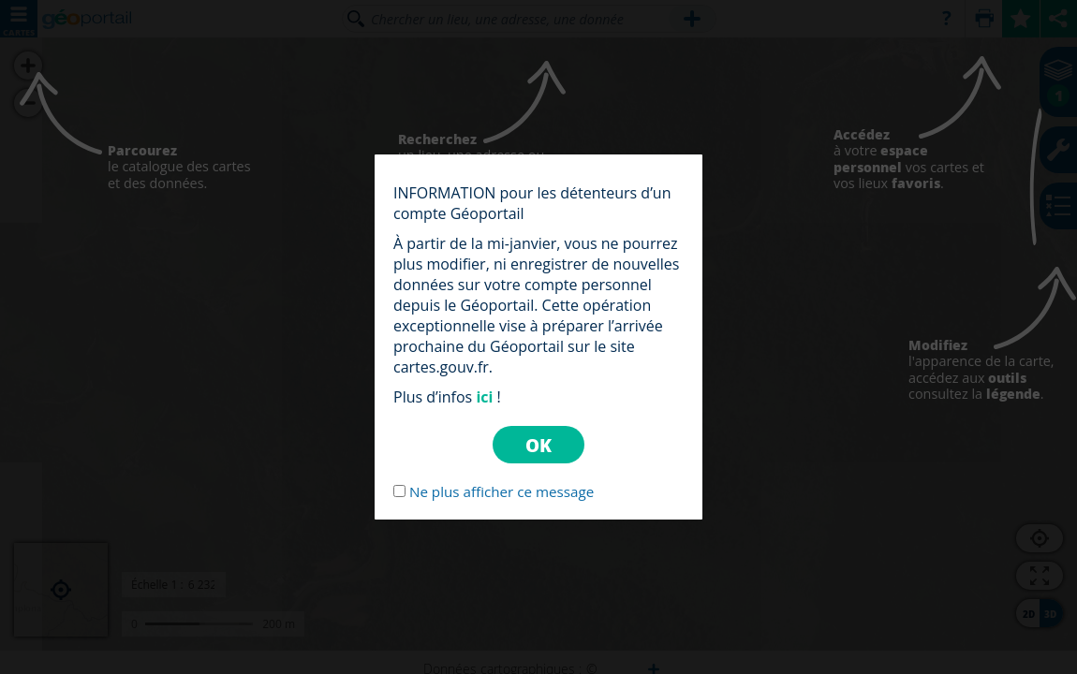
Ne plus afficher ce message (501, 491)
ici (484, 397)
